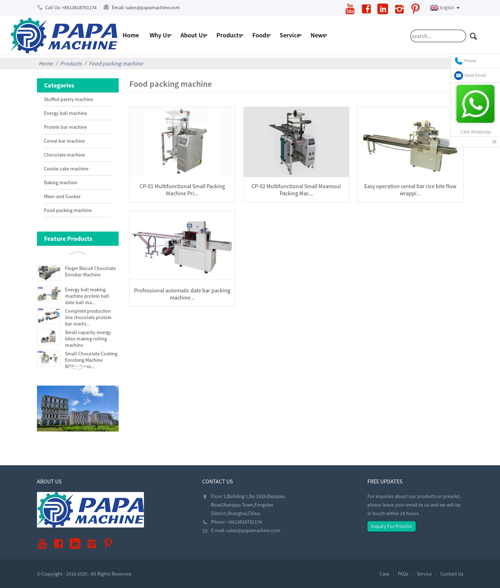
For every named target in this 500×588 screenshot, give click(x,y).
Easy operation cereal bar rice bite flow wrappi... (410, 189)
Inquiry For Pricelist (391, 526)
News (318, 35)
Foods (260, 35)
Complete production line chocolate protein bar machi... (88, 317)
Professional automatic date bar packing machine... (182, 294)
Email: (146, 7)
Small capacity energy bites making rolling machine (88, 338)
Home (131, 35)
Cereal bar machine (64, 141)
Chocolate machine (64, 155)
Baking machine (60, 182)
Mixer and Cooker (62, 196)
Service (290, 35)
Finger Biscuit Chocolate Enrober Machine (90, 271)
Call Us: (71, 7)
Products (229, 35)
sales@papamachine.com (253, 530)
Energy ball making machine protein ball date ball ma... (87, 296)
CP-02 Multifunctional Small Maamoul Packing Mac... (296, 189)
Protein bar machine (65, 127)
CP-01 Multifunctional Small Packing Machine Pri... (182, 189)
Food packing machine (116, 63)
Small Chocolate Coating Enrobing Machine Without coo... (91, 360)
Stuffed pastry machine (68, 99)
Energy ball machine (65, 113)
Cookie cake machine (66, 168)
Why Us (160, 35)
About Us (193, 35)
